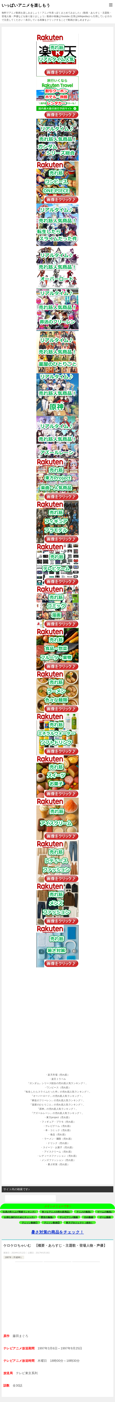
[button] (57, 1075)
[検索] (30, 1198)
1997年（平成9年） (14, 1257)
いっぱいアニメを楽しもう (26, 5)
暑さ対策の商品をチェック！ (57, 1232)
